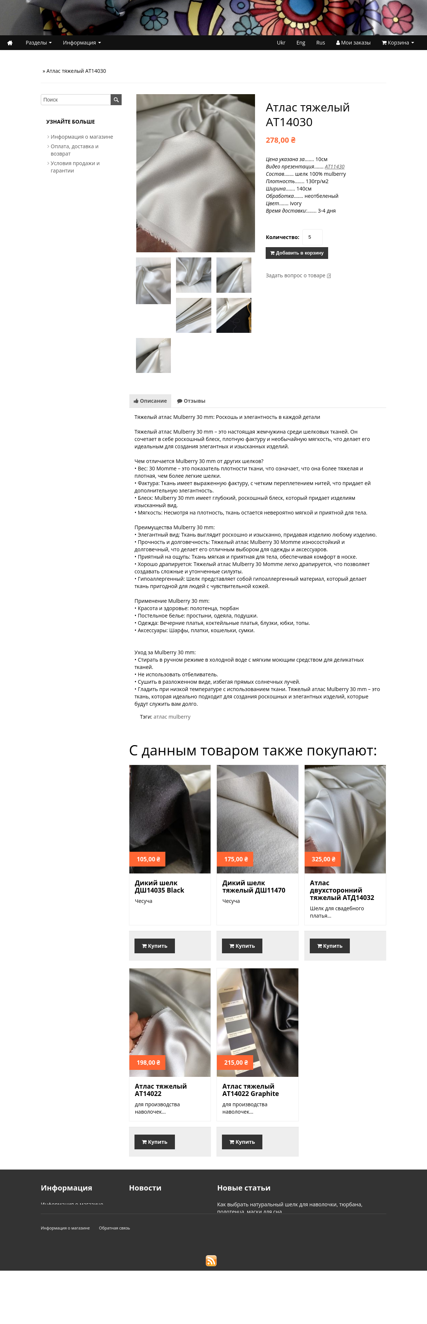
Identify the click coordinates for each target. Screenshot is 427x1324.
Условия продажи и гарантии (77, 1219)
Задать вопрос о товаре (295, 275)
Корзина (398, 42)
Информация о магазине (82, 136)
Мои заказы (353, 42)
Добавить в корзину (296, 253)
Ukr (281, 42)
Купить (155, 945)
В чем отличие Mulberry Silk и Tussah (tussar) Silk (277, 1241)
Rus (320, 42)
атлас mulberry (172, 716)
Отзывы (191, 400)
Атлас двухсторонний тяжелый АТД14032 (342, 890)
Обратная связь (114, 1281)
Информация (82, 42)
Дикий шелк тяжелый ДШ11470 (253, 886)
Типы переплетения (242, 1248)
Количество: (282, 237)
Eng (301, 42)
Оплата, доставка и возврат (75, 1211)
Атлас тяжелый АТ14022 (161, 1090)
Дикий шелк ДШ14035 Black (159, 886)
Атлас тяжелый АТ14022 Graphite (250, 1090)
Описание (150, 400)
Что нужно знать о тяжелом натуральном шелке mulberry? (290, 1219)
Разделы (39, 42)
